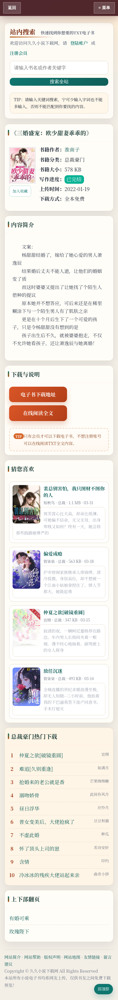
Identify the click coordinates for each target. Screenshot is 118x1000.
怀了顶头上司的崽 (39, 848)
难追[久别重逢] (36, 768)
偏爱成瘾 (52, 553)
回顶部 (103, 989)
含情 (24, 861)
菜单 (106, 7)
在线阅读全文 (38, 413)
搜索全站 (59, 81)
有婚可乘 (19, 918)
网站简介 (12, 957)
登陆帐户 (79, 43)
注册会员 (18, 53)
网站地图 (72, 957)
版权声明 (52, 957)
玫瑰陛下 (19, 931)
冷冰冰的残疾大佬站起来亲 (49, 875)
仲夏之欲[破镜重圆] (64, 612)
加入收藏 (20, 191)
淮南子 (72, 149)
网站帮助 (32, 957)
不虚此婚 (29, 835)
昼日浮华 (29, 808)
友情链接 (92, 957)
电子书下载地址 (38, 394)
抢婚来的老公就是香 (42, 782)
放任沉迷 (52, 671)
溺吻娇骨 (29, 795)
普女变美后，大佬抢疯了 (47, 821)
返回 (12, 7)
